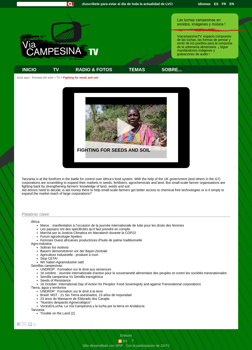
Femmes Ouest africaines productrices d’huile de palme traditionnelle (91, 240)
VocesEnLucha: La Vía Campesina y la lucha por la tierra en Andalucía (92, 306)
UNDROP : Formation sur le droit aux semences (75, 269)
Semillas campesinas (46, 265)
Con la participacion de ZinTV (148, 345)
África (35, 222)
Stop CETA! (49, 258)
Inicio (29, 69)
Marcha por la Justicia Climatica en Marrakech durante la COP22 (88, 233)
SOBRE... (172, 69)
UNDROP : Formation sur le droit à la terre (71, 291)
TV (56, 69)
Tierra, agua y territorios (48, 287)
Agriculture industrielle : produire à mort (69, 255)
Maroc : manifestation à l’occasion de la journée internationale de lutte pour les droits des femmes (112, 225)
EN (231, 4)
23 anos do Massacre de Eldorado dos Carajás (74, 299)
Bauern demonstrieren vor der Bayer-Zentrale (73, 251)
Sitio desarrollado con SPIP (103, 345)
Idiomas (204, 4)
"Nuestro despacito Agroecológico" (65, 302)
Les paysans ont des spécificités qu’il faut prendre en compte (85, 229)
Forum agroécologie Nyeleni (61, 236)
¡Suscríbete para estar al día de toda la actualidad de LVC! (127, 4)
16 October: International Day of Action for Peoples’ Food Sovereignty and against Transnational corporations (120, 284)
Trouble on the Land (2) (57, 313)
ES (216, 4)
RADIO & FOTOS (94, 69)
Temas (137, 69)
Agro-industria (41, 244)
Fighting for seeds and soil (80, 77)
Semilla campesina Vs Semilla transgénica (71, 277)
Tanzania (37, 310)
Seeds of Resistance (55, 280)
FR (224, 4)
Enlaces (126, 335)
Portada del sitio (42, 77)
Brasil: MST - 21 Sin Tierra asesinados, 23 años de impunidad (85, 295)
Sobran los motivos (54, 247)
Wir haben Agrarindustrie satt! (62, 262)
